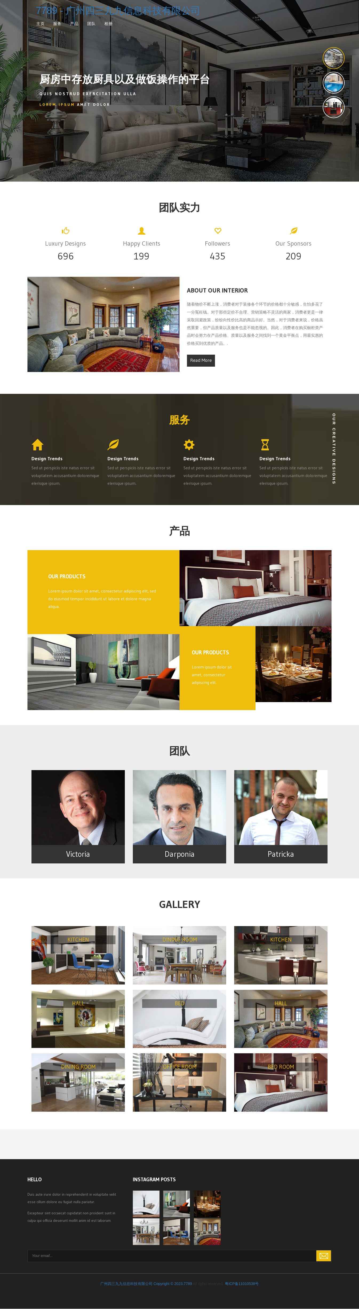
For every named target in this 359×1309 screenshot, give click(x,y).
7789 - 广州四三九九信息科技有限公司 (118, 10)
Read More (201, 360)
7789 (188, 1284)
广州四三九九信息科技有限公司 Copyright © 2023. (142, 1284)
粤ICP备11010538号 (242, 1284)
